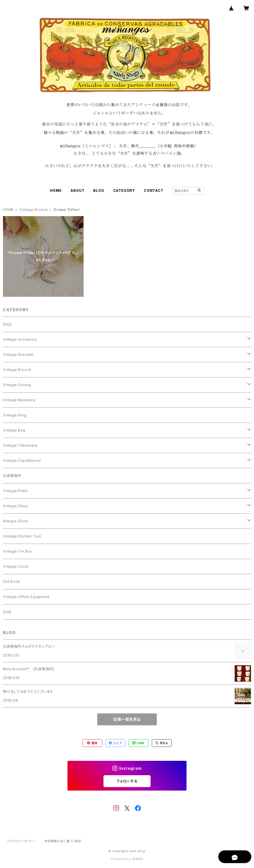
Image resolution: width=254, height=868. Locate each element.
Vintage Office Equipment (26, 597)
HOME (56, 190)
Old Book (11, 581)
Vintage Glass (15, 506)
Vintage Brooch (34, 209)
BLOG (98, 190)
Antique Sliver (15, 521)
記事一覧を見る (127, 719)
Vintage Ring (14, 415)
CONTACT (153, 190)
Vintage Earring (17, 385)
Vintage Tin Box (17, 551)
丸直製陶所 (12, 475)
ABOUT (77, 190)
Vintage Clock (16, 566)
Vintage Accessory (20, 339)
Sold (7, 612)
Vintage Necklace (19, 400)
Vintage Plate (15, 491)
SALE (7, 324)
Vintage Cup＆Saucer (22, 460)
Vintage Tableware (20, 445)
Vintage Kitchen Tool (22, 536)
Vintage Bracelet (18, 354)
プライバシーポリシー (21, 841)
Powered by (127, 859)
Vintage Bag (14, 430)
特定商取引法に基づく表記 (62, 841)
